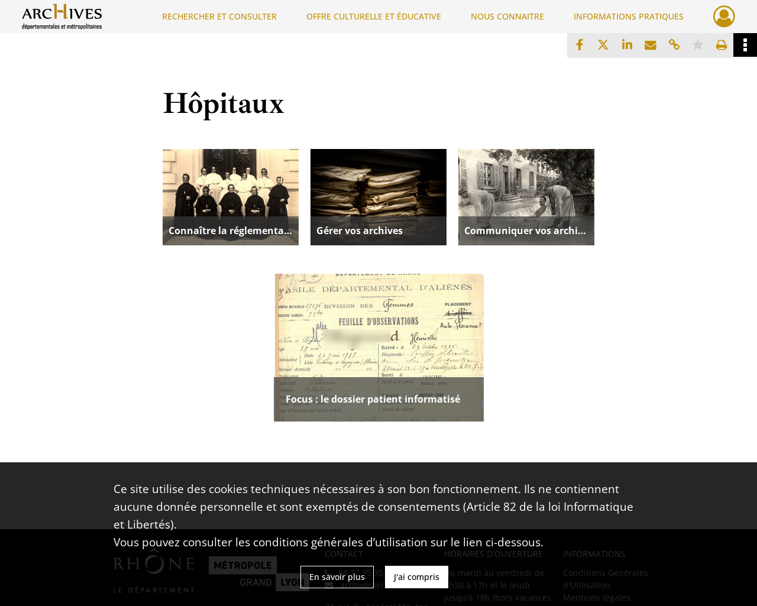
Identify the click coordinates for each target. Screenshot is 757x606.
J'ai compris (416, 576)
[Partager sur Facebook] (579, 45)
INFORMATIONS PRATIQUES (629, 16)
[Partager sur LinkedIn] (627, 45)
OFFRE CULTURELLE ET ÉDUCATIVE (373, 16)
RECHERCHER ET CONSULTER (219, 16)
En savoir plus (337, 576)
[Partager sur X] (603, 45)
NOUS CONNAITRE (507, 16)
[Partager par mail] (650, 45)
